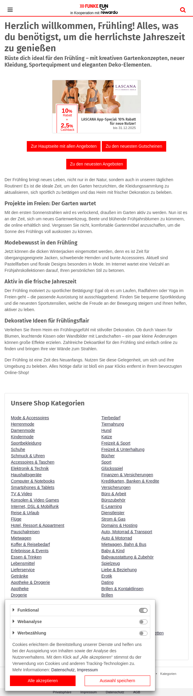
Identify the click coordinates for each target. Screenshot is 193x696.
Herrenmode (22, 424)
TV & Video (21, 493)
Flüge (16, 519)
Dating (107, 582)
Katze (106, 436)
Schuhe (18, 449)
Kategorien (168, 674)
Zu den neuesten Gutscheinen (134, 146)
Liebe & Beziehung (119, 569)
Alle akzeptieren (43, 680)
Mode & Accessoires (30, 417)
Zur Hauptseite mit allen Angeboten (64, 146)
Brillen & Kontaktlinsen (122, 588)
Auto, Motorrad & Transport (126, 531)
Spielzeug (110, 563)
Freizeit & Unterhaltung (123, 449)
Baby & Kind (113, 550)
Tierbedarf (110, 417)
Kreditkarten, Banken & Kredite (130, 481)
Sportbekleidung (26, 443)
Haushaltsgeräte (26, 474)
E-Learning (111, 506)
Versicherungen (116, 487)
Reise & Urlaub (25, 512)
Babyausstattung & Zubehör (127, 557)
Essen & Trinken (26, 557)
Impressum (87, 669)
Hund (106, 430)
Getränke (19, 576)
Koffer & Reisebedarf (30, 544)
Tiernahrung (112, 424)
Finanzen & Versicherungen (127, 474)
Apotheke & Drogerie (30, 582)
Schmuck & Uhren (28, 455)
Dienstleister (113, 512)
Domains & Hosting (119, 525)
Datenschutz (63, 669)
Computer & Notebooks (33, 481)
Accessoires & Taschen (32, 462)
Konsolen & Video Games (35, 500)
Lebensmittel (23, 563)
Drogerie (19, 595)
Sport (106, 462)
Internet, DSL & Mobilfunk (35, 506)
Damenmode (23, 430)
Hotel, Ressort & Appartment (37, 525)
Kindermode (22, 436)
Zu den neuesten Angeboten (96, 164)
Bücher (108, 455)
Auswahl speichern (117, 680)
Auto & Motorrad (116, 538)
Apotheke (20, 588)
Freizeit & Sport (115, 443)
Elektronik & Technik (30, 468)
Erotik (106, 576)
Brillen (107, 595)
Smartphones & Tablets (32, 487)
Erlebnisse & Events (29, 550)
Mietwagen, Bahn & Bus (123, 544)
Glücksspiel (112, 468)
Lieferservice (23, 569)
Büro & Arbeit (113, 493)
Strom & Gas (113, 519)
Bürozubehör (113, 500)
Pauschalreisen (25, 531)
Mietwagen (21, 538)
